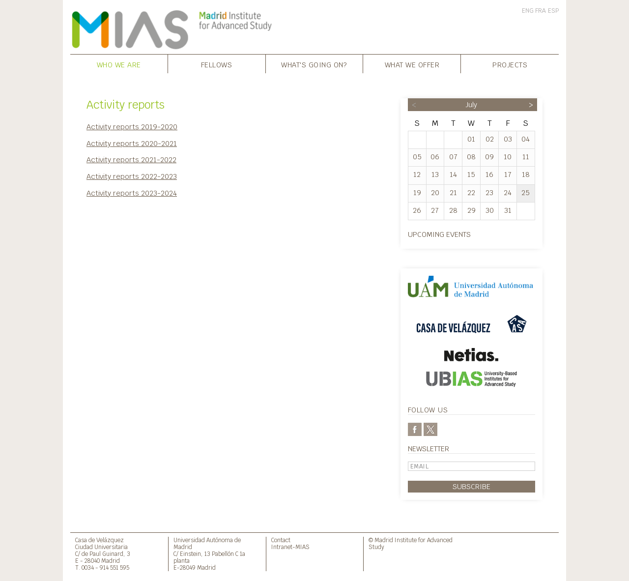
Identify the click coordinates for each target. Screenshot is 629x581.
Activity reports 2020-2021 (131, 143)
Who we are (119, 64)
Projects (509, 64)
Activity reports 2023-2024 (131, 193)
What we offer (412, 64)
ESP (553, 11)
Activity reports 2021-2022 (131, 159)
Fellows (216, 64)
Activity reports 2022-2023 (131, 176)
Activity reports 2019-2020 (131, 126)
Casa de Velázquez (99, 540)
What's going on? (314, 64)
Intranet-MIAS (290, 547)
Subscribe (471, 486)
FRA (540, 11)
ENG (528, 11)
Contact (280, 540)
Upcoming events (439, 234)
